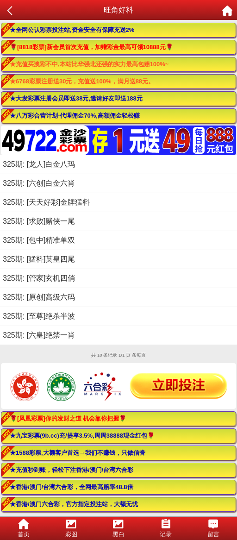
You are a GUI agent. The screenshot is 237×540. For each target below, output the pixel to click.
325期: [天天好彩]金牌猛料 (46, 202)
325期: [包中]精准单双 (39, 240)
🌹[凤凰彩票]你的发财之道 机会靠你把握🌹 (68, 418)
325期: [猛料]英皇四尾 (39, 259)
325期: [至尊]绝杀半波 (39, 316)
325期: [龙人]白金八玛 (39, 164)
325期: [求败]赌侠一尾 (39, 221)
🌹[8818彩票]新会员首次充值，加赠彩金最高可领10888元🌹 (91, 47)
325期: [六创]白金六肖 (39, 183)
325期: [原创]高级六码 (39, 297)
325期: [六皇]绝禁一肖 (39, 335)
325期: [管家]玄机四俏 (39, 278)
